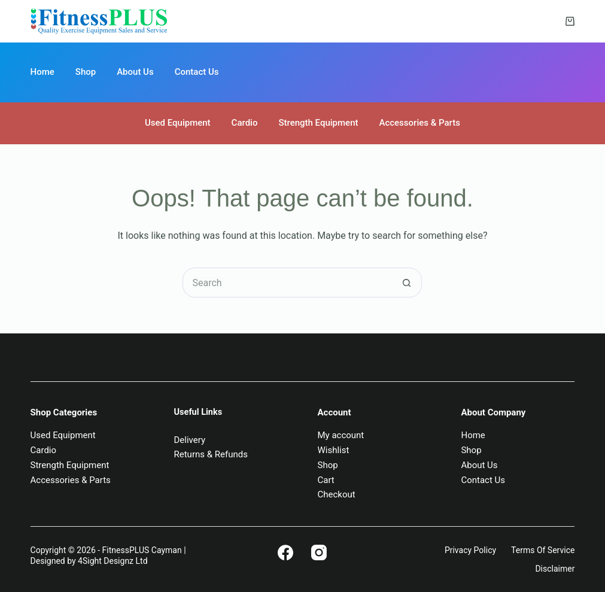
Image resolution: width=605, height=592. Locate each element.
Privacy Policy (470, 550)
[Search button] (407, 282)
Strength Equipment (318, 122)
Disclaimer (554, 568)
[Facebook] (285, 552)
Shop (85, 71)
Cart (325, 480)
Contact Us (197, 71)
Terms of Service (542, 550)
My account (340, 435)
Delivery (190, 440)
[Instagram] (319, 552)
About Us (135, 71)
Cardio (245, 122)
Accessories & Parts (419, 122)
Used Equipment (178, 122)
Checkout (336, 494)
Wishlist (333, 450)
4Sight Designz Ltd (112, 561)
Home (42, 71)
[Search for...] (287, 282)
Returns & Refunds (211, 454)
